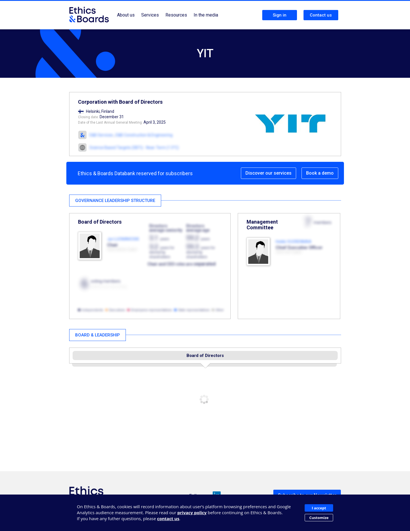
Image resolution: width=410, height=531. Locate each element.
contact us (168, 518)
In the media (206, 15)
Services (150, 15)
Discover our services (268, 173)
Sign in (279, 15)
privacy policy (192, 512)
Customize (319, 517)
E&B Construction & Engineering (144, 135)
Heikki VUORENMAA (293, 241)
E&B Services (101, 135)
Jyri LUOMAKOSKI (123, 239)
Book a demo (320, 173)
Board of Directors (205, 355)
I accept (319, 507)
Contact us (321, 15)
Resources (176, 15)
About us (126, 15)
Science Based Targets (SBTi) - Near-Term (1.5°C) (134, 147)
